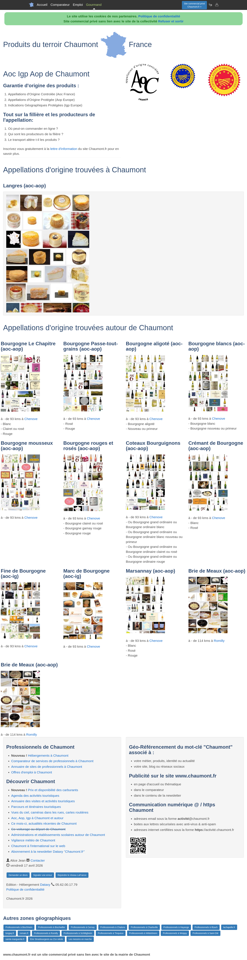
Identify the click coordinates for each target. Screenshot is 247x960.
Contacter (38, 860)
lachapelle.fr (229, 927)
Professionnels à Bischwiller (51, 927)
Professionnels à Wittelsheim (143, 933)
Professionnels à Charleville (144, 927)
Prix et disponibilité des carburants (53, 790)
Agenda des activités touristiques (35, 795)
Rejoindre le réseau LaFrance (72, 875)
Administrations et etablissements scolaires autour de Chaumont (58, 835)
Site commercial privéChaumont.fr (194, 5)
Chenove (31, 419)
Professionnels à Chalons (112, 927)
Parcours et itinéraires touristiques (36, 807)
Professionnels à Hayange (176, 927)
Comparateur (60, 4)
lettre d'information (64, 149)
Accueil (42, 4)
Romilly (219, 640)
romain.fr (24, 933)
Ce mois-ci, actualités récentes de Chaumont (44, 823)
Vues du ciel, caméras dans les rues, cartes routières (49, 812)
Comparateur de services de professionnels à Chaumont (52, 761)
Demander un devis (18, 875)
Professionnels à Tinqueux (111, 933)
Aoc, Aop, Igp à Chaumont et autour (37, 818)
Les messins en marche (80, 939)
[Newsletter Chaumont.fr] (210, 4)
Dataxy (45, 884)
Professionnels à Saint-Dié (205, 933)
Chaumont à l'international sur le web (38, 846)
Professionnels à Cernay (83, 927)
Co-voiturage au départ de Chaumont (38, 829)
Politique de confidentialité (159, 16)
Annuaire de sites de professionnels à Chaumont (46, 766)
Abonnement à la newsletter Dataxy (48, 851)
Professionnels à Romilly (46, 933)
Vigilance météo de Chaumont (33, 840)
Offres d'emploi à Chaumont (31, 772)
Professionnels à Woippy (175, 933)
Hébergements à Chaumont (48, 755)
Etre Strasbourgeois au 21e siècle (46, 939)
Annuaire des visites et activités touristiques (43, 801)
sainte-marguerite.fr (14, 939)
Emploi (78, 4)
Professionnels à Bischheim (18, 927)
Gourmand (93, 4)
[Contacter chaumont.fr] (217, 4)
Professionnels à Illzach (206, 927)
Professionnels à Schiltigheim (78, 933)
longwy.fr (9, 933)
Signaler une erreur (42, 875)
